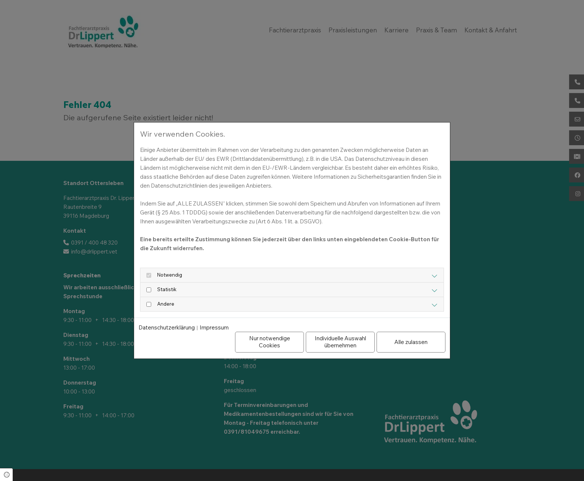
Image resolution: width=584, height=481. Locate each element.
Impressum (214, 327)
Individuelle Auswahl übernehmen (340, 342)
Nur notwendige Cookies (269, 342)
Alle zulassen (411, 341)
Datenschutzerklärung (167, 327)
